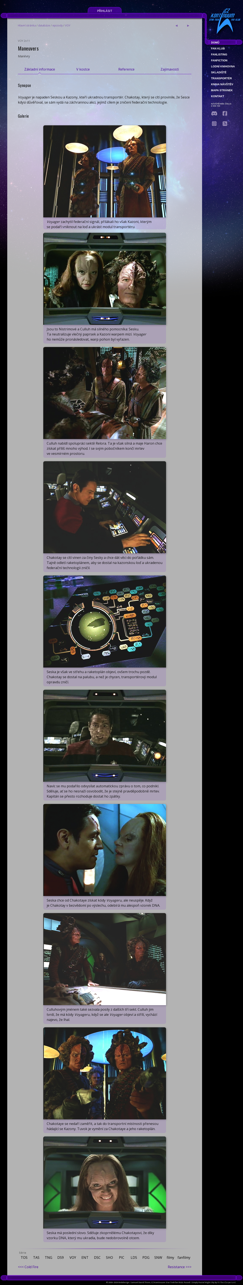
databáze (44, 25)
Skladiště (219, 72)
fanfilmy (184, 1257)
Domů (215, 42)
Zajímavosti (170, 69)
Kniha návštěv (222, 84)
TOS (24, 1257)
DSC (97, 1257)
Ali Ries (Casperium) (226, 1282)
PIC (121, 1257)
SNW (158, 1257)
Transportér (221, 78)
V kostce (83, 69)
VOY (67, 25)
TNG (48, 1257)
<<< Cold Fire (28, 1267)
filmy (170, 1257)
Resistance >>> (179, 1267)
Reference (126, 69)
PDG (145, 1257)
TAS (36, 1257)
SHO (109, 1257)
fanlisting (219, 54)
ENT (84, 1257)
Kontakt (217, 96)
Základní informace (39, 69)
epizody (57, 25)
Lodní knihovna (223, 66)
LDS (134, 1257)
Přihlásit (104, 11)
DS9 (60, 1257)
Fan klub (218, 48)
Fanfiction (219, 60)
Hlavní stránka (27, 25)
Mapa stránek (222, 90)
